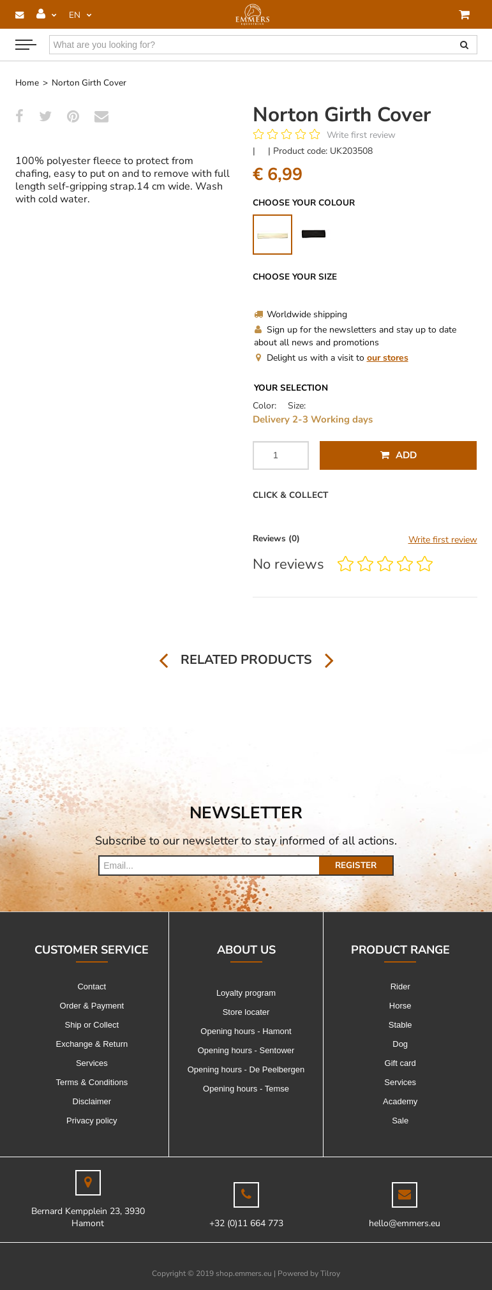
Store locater (246, 1012)
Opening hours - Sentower (246, 1050)
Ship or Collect (92, 1025)
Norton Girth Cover (89, 83)
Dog (400, 1044)
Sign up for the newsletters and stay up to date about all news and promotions (355, 336)
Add (398, 455)
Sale (400, 1120)
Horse (400, 1005)
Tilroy (330, 1273)
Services (92, 1063)
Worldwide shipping (300, 314)
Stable (400, 1025)
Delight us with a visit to (331, 358)
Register (355, 865)
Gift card (400, 1063)
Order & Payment (92, 1005)
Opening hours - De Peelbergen (246, 1069)
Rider (400, 986)
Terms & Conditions (92, 1082)
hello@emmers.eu (404, 1223)
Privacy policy (91, 1120)
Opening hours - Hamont (245, 1031)
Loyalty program (246, 993)
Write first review (361, 135)
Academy (400, 1101)
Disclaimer (92, 1101)
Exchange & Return (92, 1044)
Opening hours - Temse (246, 1088)
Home (27, 83)
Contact (91, 986)
